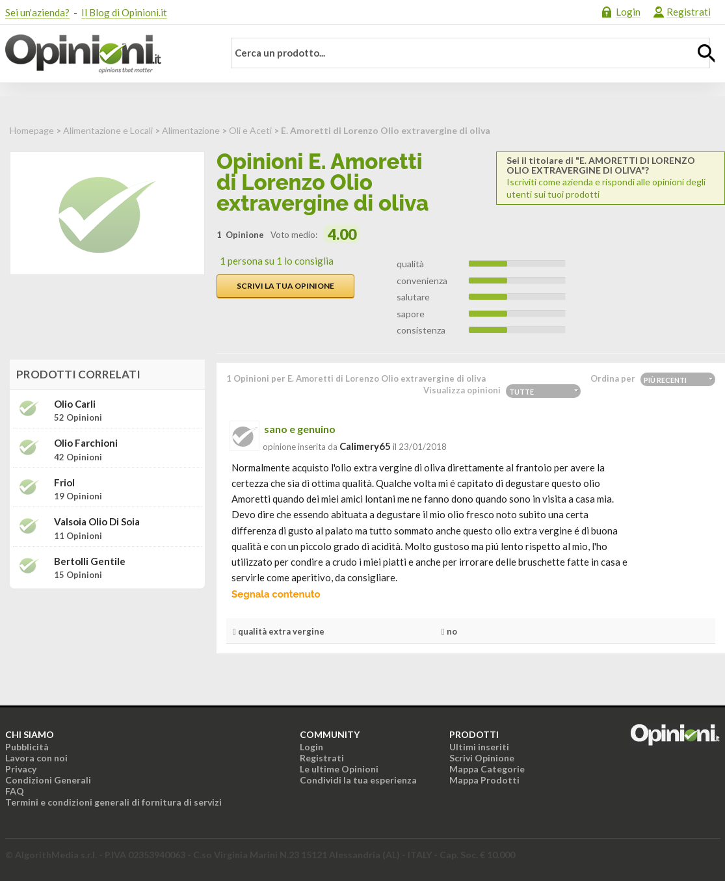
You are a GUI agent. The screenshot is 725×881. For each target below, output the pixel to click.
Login (628, 12)
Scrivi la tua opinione (285, 286)
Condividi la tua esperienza (358, 779)
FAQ (14, 790)
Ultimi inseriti (479, 746)
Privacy (20, 768)
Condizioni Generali (48, 779)
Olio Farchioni (86, 443)
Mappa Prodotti (484, 779)
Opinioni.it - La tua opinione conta (106, 54)
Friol (64, 482)
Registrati (688, 12)
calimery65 (365, 446)
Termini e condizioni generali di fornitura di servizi (113, 802)
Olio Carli (75, 404)
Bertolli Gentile (89, 561)
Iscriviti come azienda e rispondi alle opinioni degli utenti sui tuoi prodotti (611, 177)
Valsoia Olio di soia (97, 521)
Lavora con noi (36, 757)
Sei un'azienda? (37, 12)
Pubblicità (27, 746)
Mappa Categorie (487, 768)
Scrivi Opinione (481, 757)
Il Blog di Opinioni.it (124, 12)
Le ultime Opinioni (339, 768)
